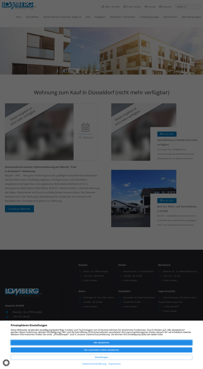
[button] (6, 363)
